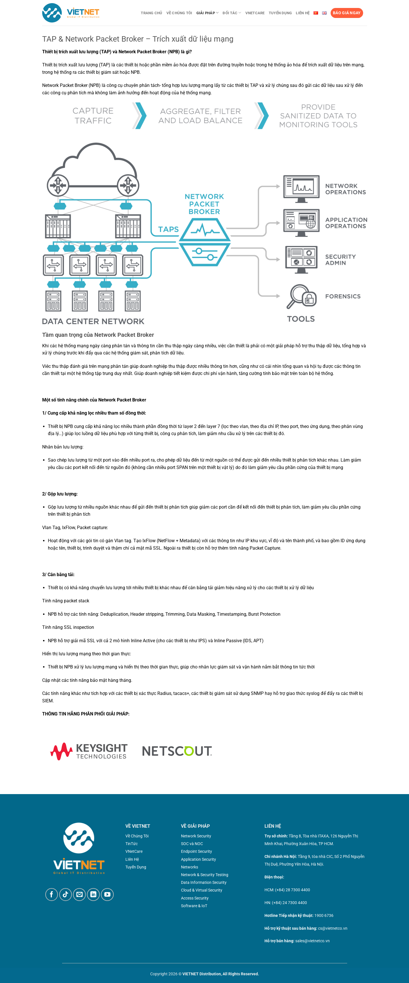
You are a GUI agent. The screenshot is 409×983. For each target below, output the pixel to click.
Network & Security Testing (204, 874)
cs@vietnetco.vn (332, 928)
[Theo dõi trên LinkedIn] (93, 894)
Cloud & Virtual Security (201, 890)
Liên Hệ (303, 13)
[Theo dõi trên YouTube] (107, 894)
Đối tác (232, 12)
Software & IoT (194, 906)
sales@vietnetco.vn (312, 941)
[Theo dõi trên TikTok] (65, 894)
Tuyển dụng (280, 13)
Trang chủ (151, 13)
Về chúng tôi (179, 13)
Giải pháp (207, 12)
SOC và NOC (192, 843)
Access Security (195, 898)
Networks (189, 867)
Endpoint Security (196, 851)
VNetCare (255, 13)
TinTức (131, 843)
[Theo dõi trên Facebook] (51, 894)
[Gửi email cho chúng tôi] (79, 894)
